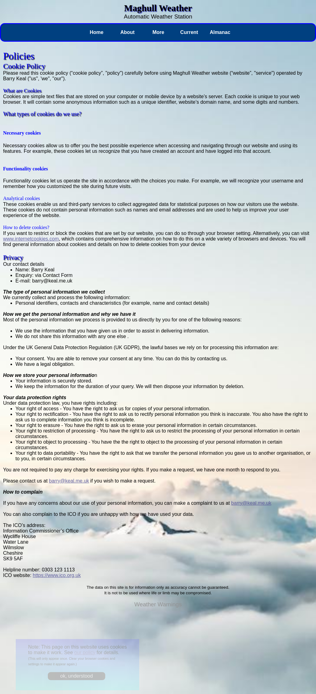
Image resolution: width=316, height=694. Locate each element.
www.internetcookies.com (31, 238)
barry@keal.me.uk (69, 480)
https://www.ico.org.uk (57, 575)
